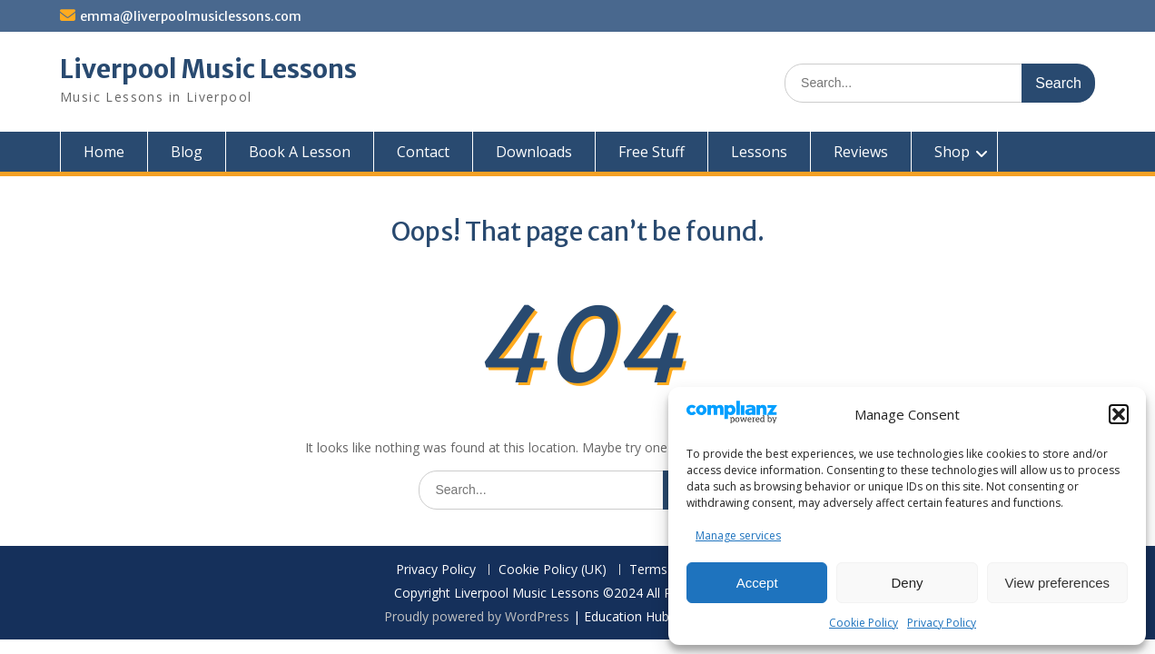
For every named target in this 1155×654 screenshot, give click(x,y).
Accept (757, 582)
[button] (1119, 414)
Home (104, 152)
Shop (952, 152)
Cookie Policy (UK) (553, 570)
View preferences (1058, 582)
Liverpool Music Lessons (208, 69)
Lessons (759, 152)
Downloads (534, 152)
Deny (907, 582)
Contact (423, 152)
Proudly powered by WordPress (476, 616)
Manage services (738, 535)
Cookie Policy (863, 622)
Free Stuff (651, 152)
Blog (186, 152)
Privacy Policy (941, 622)
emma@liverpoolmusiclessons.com (190, 16)
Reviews (861, 152)
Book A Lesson (299, 152)
